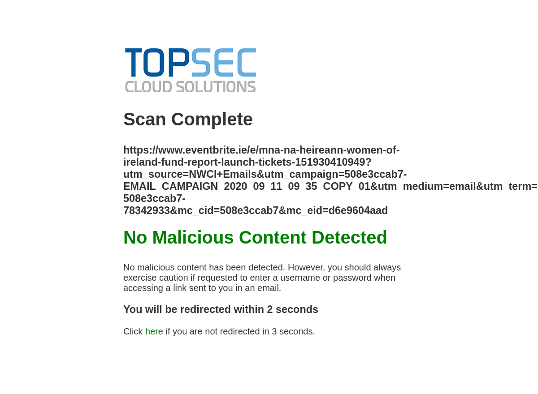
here (154, 331)
